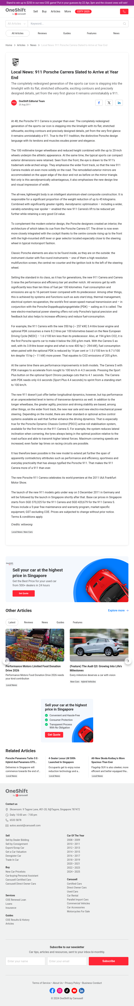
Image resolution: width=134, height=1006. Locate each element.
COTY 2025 (83, 11)
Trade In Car (12, 859)
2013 (77, 847)
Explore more (118, 610)
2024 (69, 871)
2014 (69, 851)
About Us (58, 983)
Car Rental (72, 895)
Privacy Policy (72, 983)
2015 (77, 851)
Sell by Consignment (17, 844)
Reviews (42, 33)
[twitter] (109, 103)
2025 (77, 871)
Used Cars (72, 891)
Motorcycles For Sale (78, 911)
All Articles (17, 23)
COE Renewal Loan (16, 899)
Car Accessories (76, 907)
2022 (69, 867)
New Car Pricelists (15, 871)
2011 (77, 844)
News (116, 33)
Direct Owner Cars (77, 887)
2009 (77, 840)
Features (91, 33)
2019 (77, 859)
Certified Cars (74, 883)
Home (9, 45)
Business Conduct (92, 983)
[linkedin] (119, 103)
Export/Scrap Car (15, 847)
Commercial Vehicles (78, 903)
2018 (69, 859)
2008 (69, 840)
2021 (77, 863)
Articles (55, 11)
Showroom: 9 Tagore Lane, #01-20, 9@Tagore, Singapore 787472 (45, 809)
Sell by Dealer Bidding (17, 840)
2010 (69, 844)
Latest (12, 622)
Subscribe (108, 961)
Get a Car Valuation (16, 851)
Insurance (11, 907)
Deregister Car (13, 855)
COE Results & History (17, 919)
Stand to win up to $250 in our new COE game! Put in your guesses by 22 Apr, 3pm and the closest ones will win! (66, 2)
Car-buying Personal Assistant (22, 875)
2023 (77, 867)
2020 (69, 863)
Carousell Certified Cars (18, 879)
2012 (69, 847)
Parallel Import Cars (77, 899)
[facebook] (99, 103)
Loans (9, 903)
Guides (67, 33)
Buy (44, 11)
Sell (35, 11)
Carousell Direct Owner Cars (21, 883)
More (68, 11)
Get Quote (23, 593)
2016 (69, 855)
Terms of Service (41, 983)
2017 (77, 855)
